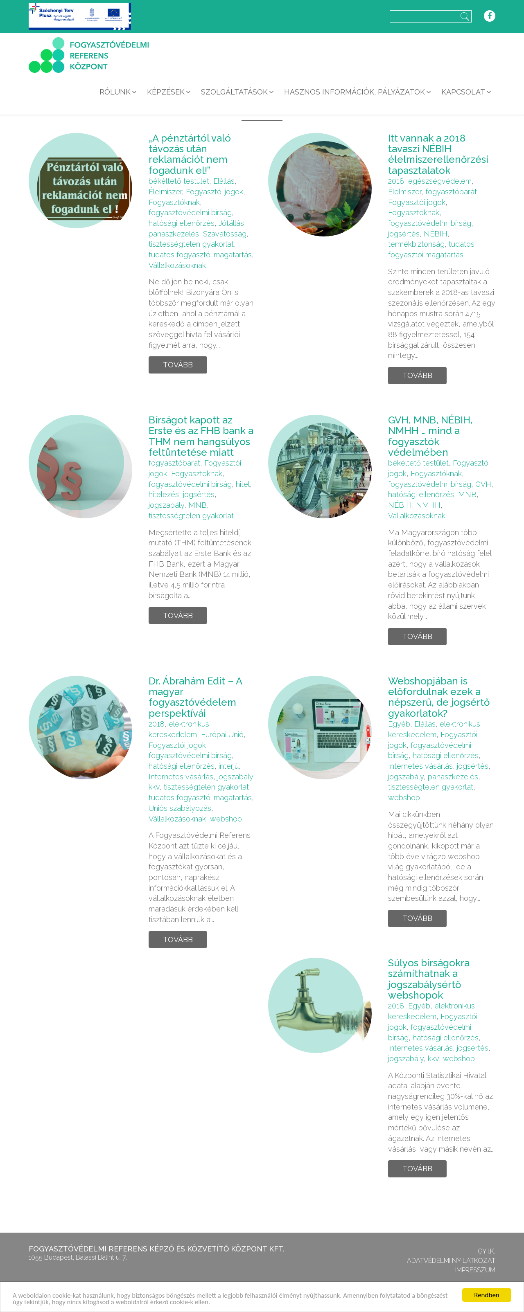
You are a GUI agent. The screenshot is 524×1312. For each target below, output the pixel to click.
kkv (154, 787)
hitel (243, 484)
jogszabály (166, 505)
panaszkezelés (174, 234)
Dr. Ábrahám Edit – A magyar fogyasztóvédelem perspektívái (195, 697)
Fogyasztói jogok (214, 191)
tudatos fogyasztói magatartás (200, 254)
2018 (396, 181)
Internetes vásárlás (181, 776)
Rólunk (115, 92)
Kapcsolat (463, 92)
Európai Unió (222, 734)
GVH (483, 484)
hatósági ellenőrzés (182, 223)
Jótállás (231, 223)
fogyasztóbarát (451, 191)
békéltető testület (179, 181)
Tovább (178, 364)
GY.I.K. (486, 1251)
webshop (226, 819)
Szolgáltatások (234, 92)
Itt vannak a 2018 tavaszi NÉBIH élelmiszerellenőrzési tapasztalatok (438, 154)
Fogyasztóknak (174, 202)
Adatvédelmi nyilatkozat (451, 1261)
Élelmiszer (165, 191)
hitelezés (164, 494)
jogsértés (404, 234)
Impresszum (475, 1270)
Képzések (166, 92)
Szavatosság (224, 234)
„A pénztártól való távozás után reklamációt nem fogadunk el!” (190, 154)
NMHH (428, 505)
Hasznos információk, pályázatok (354, 92)
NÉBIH (435, 234)
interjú (229, 766)
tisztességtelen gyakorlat (191, 244)
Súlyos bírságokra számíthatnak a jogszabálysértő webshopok (429, 979)
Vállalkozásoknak (177, 265)
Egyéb (399, 724)
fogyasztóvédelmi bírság (190, 212)
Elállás (224, 181)
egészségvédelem (440, 181)
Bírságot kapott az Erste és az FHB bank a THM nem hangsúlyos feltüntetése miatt (201, 436)
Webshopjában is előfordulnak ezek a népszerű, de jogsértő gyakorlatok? (439, 697)
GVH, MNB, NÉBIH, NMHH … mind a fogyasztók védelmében (430, 436)
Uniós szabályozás (180, 808)
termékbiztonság (416, 244)
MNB (197, 505)
